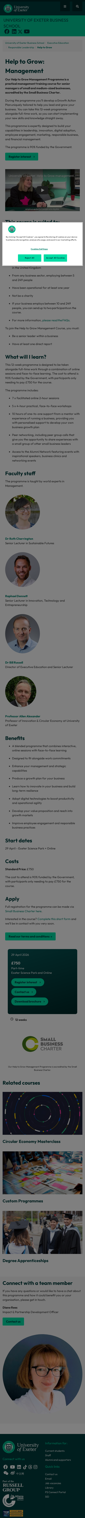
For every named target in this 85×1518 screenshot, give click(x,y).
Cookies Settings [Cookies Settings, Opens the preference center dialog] (39, 249)
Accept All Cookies (55, 258)
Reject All (29, 258)
